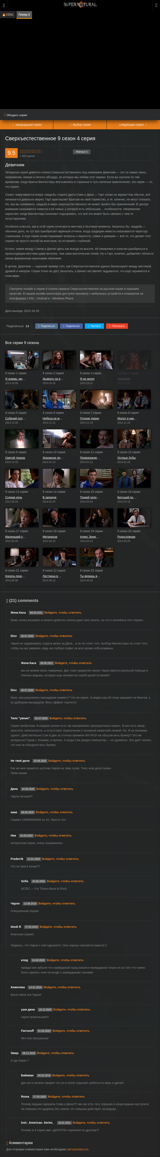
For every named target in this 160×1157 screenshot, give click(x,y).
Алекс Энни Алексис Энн (90, 536)
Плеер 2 (24, 14)
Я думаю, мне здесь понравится (15, 378)
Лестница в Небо (53, 576)
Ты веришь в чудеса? (90, 576)
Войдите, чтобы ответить (63, 612)
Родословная (126, 536)
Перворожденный (90, 457)
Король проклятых (15, 576)
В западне (50, 497)
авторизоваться (77, 1149)
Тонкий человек (90, 497)
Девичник (124, 378)
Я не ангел (87, 378)
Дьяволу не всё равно (53, 378)
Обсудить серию (15, 115)
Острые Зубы (127, 457)
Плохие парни (89, 418)
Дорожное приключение (53, 457)
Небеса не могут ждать (53, 418)
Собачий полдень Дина (15, 418)
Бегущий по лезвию (128, 497)
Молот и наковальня (128, 418)
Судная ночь (13, 497)
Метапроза (50, 536)
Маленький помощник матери (15, 536)
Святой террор (15, 457)
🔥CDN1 (8, 14)
